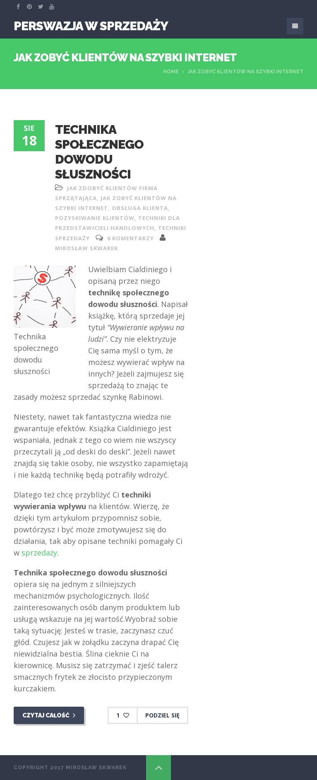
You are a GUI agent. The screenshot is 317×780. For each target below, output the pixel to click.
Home (171, 72)
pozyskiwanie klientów (94, 218)
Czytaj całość (48, 715)
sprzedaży (39, 553)
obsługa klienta (140, 208)
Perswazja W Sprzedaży (91, 26)
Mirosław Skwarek (86, 248)
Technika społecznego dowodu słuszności (99, 151)
